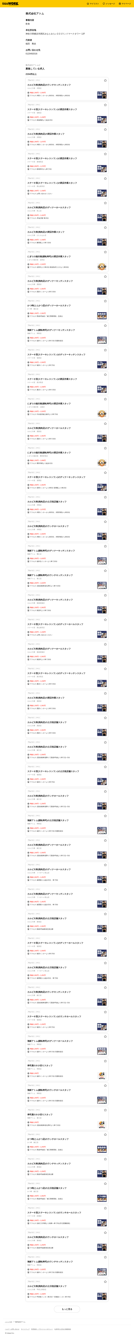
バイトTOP (8, 1322)
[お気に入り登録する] (105, 80)
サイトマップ (25, 1329)
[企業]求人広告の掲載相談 (62, 1329)
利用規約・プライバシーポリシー (42, 1329)
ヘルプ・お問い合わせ (12, 1329)
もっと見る (67, 1309)
